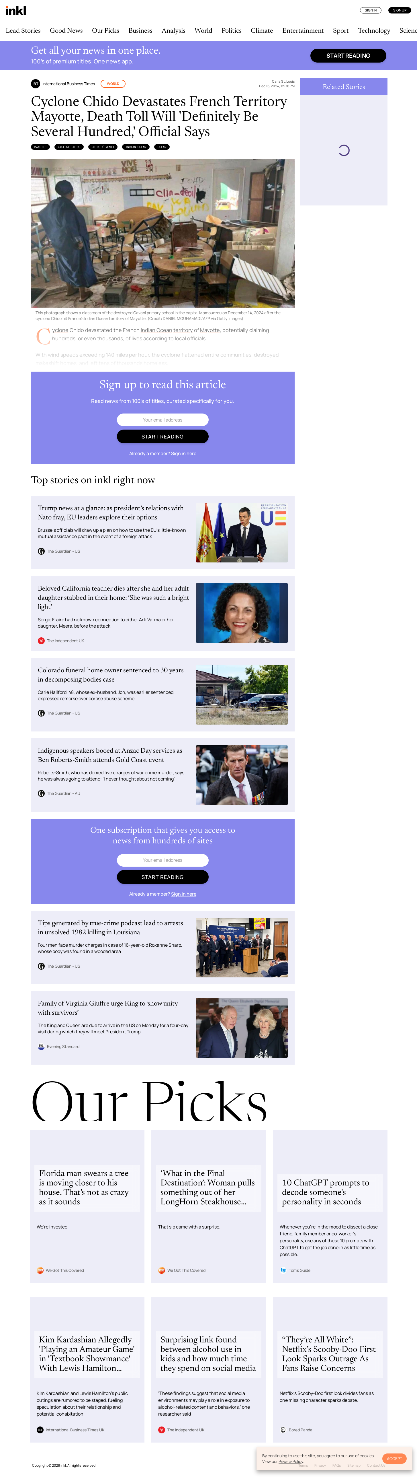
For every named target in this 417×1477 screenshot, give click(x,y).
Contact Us (376, 1465)
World (203, 31)
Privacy (320, 1465)
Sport (341, 31)
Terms (303, 1465)
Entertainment (303, 31)
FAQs (336, 1465)
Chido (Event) (103, 147)
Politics (232, 31)
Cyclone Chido (69, 147)
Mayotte (40, 147)
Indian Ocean (136, 147)
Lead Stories (23, 31)
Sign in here (183, 453)
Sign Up (399, 10)
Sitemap (354, 1465)
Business (140, 31)
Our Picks (105, 31)
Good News (66, 31)
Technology (374, 31)
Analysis (173, 31)
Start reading (348, 55)
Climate (262, 31)
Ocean (162, 147)
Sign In (371, 10)
